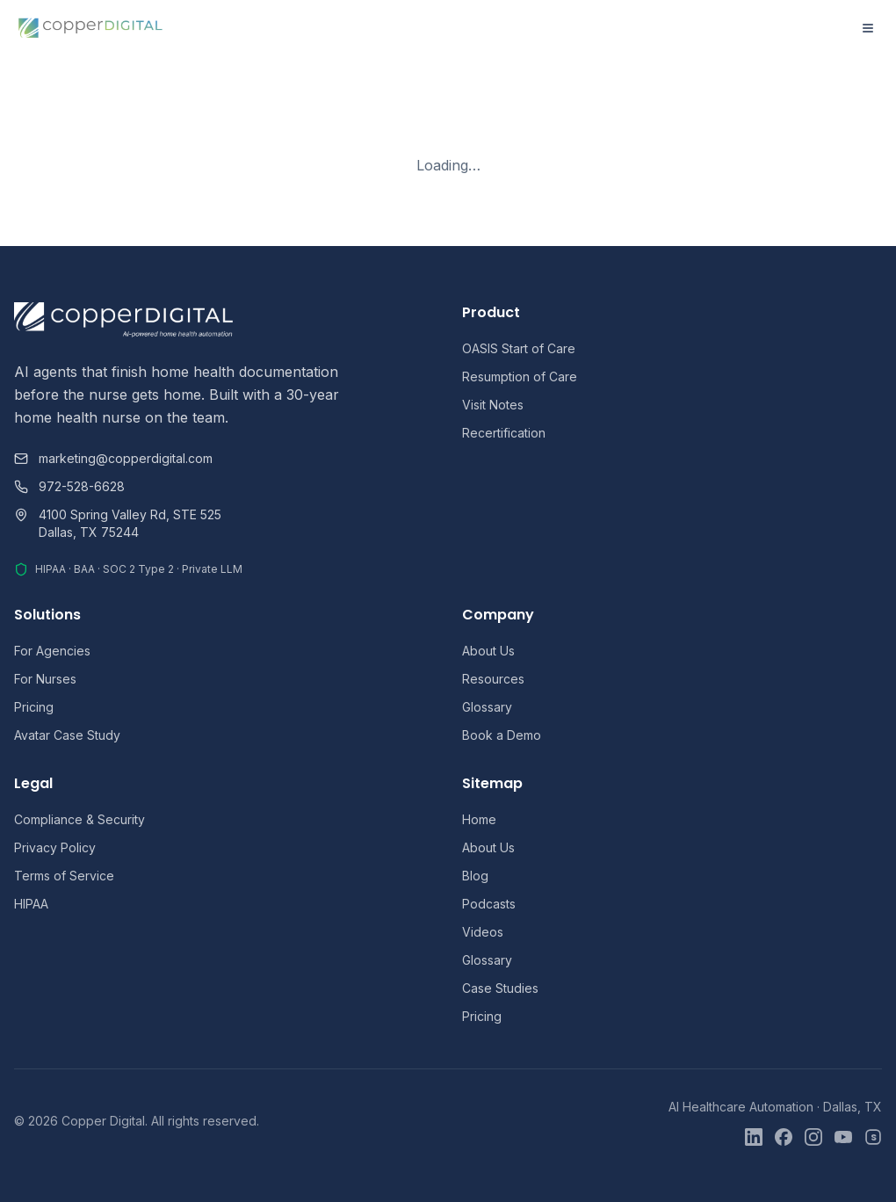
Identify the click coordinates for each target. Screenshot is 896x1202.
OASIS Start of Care (518, 348)
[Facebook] (783, 1137)
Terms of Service (64, 875)
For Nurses (45, 678)
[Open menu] (868, 28)
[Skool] (873, 1137)
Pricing (34, 706)
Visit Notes (493, 404)
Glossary (487, 706)
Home (479, 819)
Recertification (504, 432)
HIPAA (31, 903)
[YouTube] (843, 1137)
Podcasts (489, 903)
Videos (482, 931)
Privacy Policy (55, 847)
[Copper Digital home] (91, 28)
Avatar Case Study (67, 735)
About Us (488, 650)
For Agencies (52, 650)
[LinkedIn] (753, 1137)
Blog (475, 875)
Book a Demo (501, 735)
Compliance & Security (79, 819)
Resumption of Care (519, 376)
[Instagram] (813, 1137)
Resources (493, 678)
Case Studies (500, 988)
